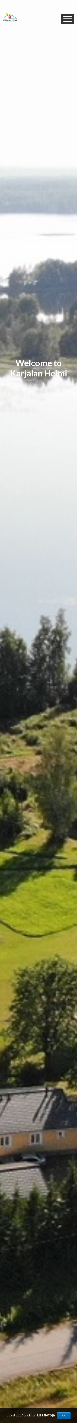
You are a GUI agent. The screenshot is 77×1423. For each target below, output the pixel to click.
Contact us (70, 4)
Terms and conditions (50, 4)
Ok (64, 1415)
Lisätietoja (46, 1415)
